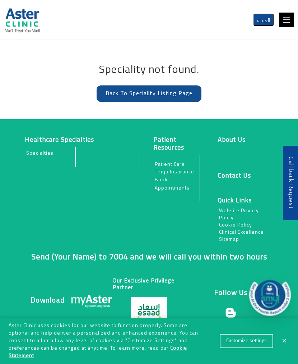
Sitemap (229, 239)
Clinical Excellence (241, 232)
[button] (270, 295)
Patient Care (170, 164)
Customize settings (246, 341)
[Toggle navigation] (286, 20)
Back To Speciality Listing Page (149, 94)
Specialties (39, 153)
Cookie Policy (235, 225)
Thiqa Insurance (174, 172)
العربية (263, 19)
